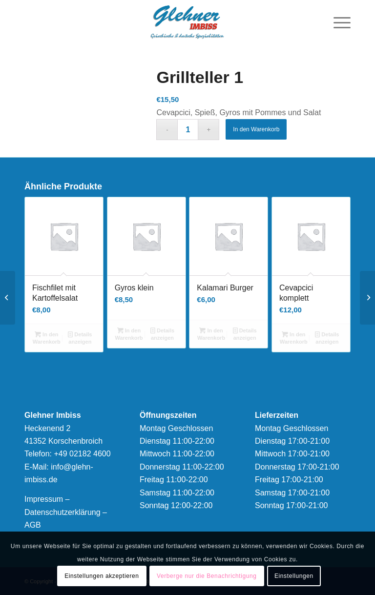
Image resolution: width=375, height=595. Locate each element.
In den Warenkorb (256, 129)
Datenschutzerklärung (62, 512)
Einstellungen (293, 576)
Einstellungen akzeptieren (101, 576)
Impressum (43, 499)
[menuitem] (337, 22)
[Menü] (337, 22)
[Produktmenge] (187, 129)
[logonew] (187, 22)
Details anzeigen (80, 337)
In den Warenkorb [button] (47, 337)
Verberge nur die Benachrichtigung (207, 576)
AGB (32, 525)
